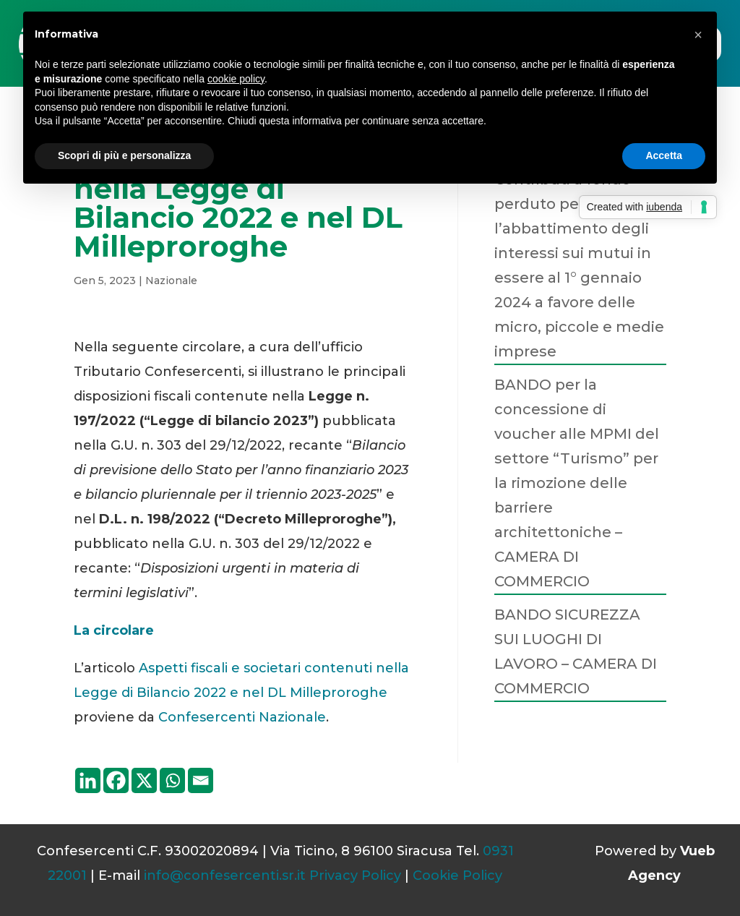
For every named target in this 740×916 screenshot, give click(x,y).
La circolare (114, 630)
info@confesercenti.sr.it (225, 875)
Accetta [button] (663, 155)
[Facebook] (116, 780)
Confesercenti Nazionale (242, 717)
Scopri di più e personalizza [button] (124, 155)
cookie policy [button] (235, 79)
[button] (698, 34)
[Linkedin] (87, 780)
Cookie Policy (457, 875)
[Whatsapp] (172, 780)
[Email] (200, 780)
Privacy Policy (355, 875)
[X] (144, 780)
